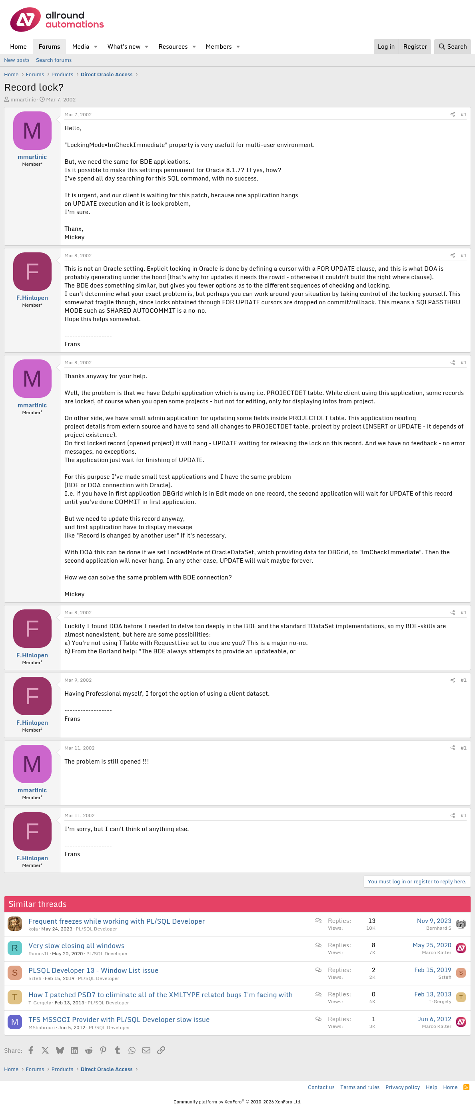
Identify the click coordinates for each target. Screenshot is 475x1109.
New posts (17, 60)
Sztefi (35, 978)
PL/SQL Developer (96, 928)
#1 (464, 114)
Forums (49, 46)
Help (431, 1087)
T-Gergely (39, 1002)
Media (80, 46)
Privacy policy (402, 1087)
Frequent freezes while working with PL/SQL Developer (116, 921)
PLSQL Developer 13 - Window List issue (93, 970)
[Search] (452, 46)
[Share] (452, 114)
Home (18, 46)
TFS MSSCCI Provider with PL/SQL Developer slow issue (119, 1019)
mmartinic (23, 99)
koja (33, 928)
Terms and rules (359, 1087)
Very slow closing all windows (76, 945)
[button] (95, 46)
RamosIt (38, 953)
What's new (123, 46)
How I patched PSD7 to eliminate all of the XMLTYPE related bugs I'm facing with (160, 994)
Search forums (54, 60)
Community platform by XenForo (237, 1101)
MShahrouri (41, 1027)
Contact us (321, 1087)
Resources (173, 46)
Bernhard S (438, 928)
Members (219, 46)
